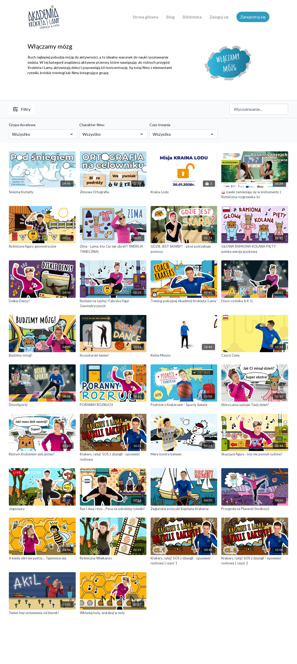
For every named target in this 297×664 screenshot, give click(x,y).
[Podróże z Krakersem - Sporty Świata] (184, 405)
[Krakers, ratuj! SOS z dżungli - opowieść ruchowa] (113, 457)
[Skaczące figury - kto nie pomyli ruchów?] (254, 454)
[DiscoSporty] (42, 405)
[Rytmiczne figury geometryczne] (42, 246)
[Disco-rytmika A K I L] (254, 301)
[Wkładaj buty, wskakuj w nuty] (113, 613)
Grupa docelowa (22, 125)
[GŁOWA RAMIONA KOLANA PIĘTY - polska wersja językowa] (254, 249)
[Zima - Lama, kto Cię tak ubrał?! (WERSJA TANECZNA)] (113, 249)
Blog (170, 16)
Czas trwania (160, 125)
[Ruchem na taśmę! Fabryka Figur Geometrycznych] (113, 304)
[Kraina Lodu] (184, 192)
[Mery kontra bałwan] (184, 454)
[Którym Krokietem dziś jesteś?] (42, 454)
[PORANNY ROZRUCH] (113, 405)
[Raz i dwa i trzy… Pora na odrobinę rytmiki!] (113, 509)
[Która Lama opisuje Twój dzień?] (254, 405)
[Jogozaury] (42, 509)
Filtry (21, 109)
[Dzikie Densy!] (42, 301)
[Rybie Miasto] (184, 355)
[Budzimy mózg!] (42, 355)
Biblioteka (192, 16)
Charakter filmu (91, 125)
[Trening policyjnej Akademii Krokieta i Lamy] (184, 301)
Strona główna (145, 16)
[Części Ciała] (254, 355)
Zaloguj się (219, 16)
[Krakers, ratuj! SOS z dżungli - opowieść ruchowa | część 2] (254, 561)
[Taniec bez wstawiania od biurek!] (42, 613)
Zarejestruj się (253, 16)
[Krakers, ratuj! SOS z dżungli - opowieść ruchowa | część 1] (184, 561)
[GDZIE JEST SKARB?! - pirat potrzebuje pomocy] (184, 249)
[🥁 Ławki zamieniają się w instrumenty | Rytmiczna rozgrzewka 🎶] (254, 195)
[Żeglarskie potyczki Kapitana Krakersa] (184, 509)
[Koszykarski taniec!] (113, 355)
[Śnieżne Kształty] (42, 192)
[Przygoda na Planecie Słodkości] (254, 509)
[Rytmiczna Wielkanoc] (113, 558)
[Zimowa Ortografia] (113, 192)
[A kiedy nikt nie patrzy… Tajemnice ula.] (42, 558)
